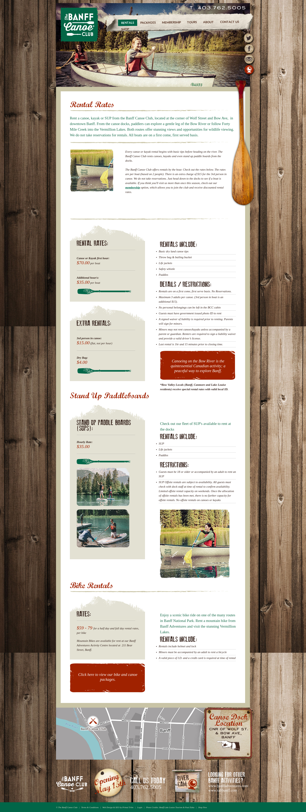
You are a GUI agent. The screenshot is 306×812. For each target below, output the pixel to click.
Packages (148, 22)
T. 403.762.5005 (217, 8)
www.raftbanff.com (222, 790)
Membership (171, 22)
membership (132, 187)
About (208, 22)
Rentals (127, 23)
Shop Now (202, 807)
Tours (192, 22)
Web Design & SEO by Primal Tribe (117, 807)
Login (139, 807)
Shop (125, 29)
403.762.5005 (145, 787)
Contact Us (229, 22)
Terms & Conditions (90, 807)
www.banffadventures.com (228, 786)
